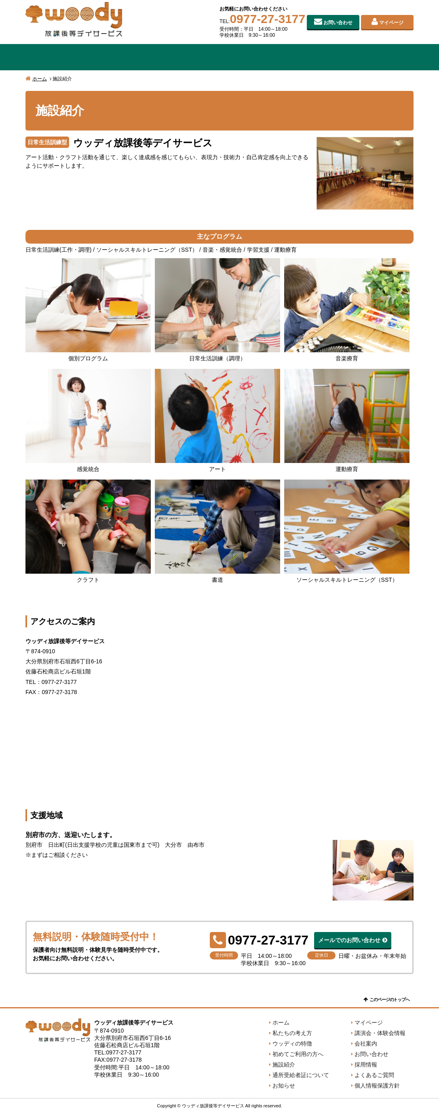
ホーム (39, 79)
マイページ (391, 22)
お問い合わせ (337, 22)
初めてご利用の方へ (219, 57)
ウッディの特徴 (142, 57)
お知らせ (283, 1085)
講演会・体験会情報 (380, 1033)
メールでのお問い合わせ (349, 940)
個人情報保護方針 (377, 1085)
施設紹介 (297, 57)
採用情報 (366, 1064)
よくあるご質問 (374, 1075)
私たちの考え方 (64, 57)
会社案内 (375, 57)
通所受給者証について (300, 1075)
